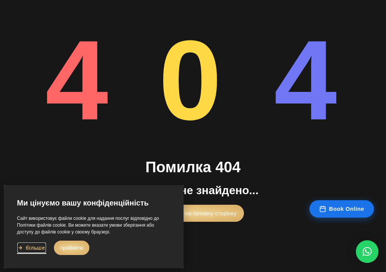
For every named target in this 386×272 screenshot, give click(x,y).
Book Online (341, 209)
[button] (193, 214)
